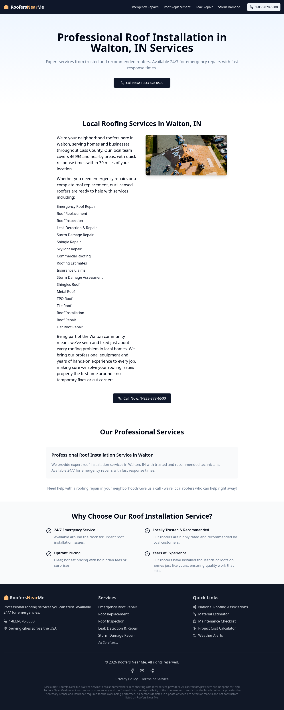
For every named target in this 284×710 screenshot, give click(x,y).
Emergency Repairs (144, 7)
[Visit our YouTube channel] (142, 670)
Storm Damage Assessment (80, 277)
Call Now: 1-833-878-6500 (142, 83)
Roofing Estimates (72, 263)
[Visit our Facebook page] (132, 670)
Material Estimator (211, 614)
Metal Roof (66, 291)
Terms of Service (155, 679)
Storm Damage (229, 7)
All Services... (108, 642)
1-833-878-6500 (22, 621)
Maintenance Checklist (214, 621)
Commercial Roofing (74, 256)
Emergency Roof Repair (76, 206)
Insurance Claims (71, 270)
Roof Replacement (177, 7)
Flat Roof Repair (70, 327)
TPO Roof (64, 298)
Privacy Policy (126, 679)
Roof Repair (66, 319)
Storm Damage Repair (75, 234)
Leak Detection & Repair (77, 227)
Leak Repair (204, 7)
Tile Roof (64, 305)
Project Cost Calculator (214, 628)
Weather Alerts (208, 635)
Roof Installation (70, 312)
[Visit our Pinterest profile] (152, 670)
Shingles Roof (68, 284)
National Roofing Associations (220, 607)
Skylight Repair (69, 249)
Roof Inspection (70, 220)
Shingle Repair (69, 241)
